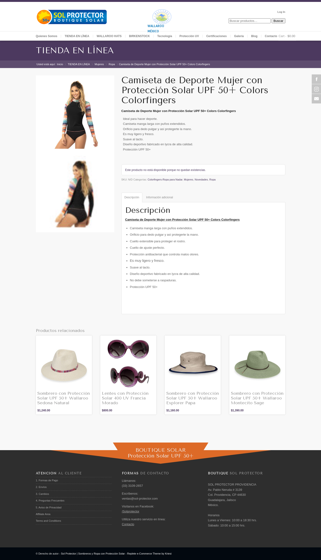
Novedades (201, 179)
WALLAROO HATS (109, 36)
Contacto (271, 36)
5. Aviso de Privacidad (49, 507)
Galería (239, 36)
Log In (281, 11)
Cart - (282, 36)
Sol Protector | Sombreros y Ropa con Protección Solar (93, 553)
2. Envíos (41, 487)
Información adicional (159, 197)
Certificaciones (216, 36)
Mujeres (99, 64)
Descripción (132, 197)
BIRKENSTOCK (139, 36)
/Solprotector (130, 511)
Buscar (278, 21)
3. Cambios (42, 493)
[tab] (131, 197)
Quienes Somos (46, 36)
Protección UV (189, 36)
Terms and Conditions (48, 520)
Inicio (60, 64)
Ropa (112, 64)
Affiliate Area (43, 514)
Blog (254, 36)
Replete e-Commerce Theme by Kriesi (149, 553)
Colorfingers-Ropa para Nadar (165, 179)
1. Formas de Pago (47, 480)
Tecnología (164, 36)
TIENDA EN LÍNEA (75, 50)
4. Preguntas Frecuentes (50, 500)
